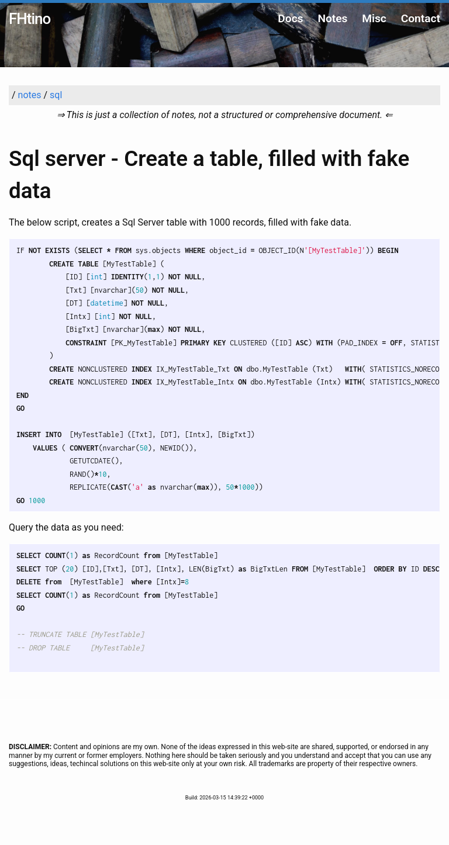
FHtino (29, 18)
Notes (332, 18)
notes (30, 95)
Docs (290, 18)
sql (56, 95)
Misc (374, 18)
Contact (420, 18)
